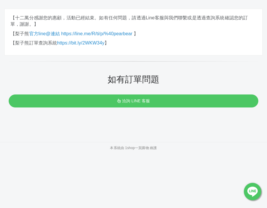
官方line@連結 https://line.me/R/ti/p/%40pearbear (81, 33)
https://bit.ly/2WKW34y (80, 42)
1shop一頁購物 (137, 148)
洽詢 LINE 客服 (133, 101)
